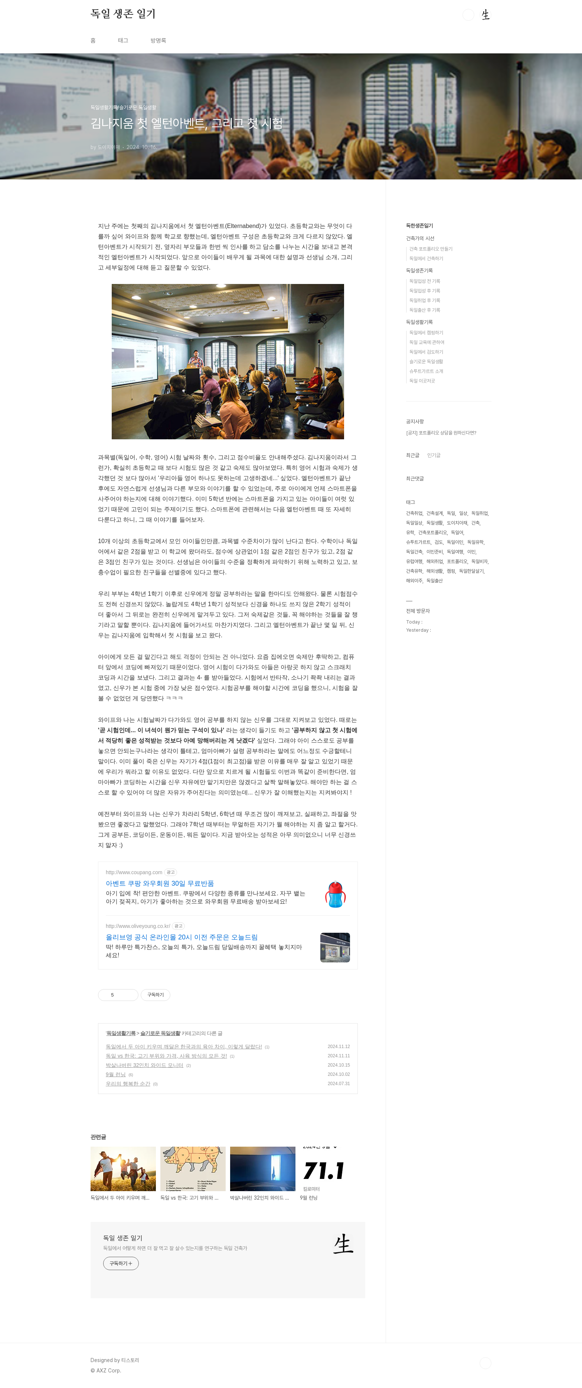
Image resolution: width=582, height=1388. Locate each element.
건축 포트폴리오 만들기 (430, 471)
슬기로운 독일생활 (160, 1033)
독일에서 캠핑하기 (426, 555)
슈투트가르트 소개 (426, 593)
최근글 (412, 678)
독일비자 (479, 784)
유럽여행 (414, 784)
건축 (475, 745)
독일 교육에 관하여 (426, 565)
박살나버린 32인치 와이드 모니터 (144, 1065)
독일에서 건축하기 (426, 481)
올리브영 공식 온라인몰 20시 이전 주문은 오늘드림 (182, 937)
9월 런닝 (116, 1074)
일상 (463, 735)
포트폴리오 (457, 784)
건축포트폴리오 (432, 755)
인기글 (434, 678)
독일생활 (434, 745)
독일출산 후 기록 (424, 532)
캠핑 (451, 793)
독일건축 (414, 774)
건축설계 (434, 735)
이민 (471, 774)
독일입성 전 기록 (424, 503)
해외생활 (434, 793)
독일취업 (479, 735)
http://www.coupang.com (134, 872)
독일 (451, 735)
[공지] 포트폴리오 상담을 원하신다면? (441, 655)
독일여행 (455, 774)
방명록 (158, 40)
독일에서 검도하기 (426, 574)
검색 (468, 14)
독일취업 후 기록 (424, 523)
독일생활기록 (121, 1033)
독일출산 (434, 803)
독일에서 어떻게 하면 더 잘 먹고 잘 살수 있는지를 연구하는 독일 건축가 (175, 1248)
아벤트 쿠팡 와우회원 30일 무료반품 (160, 883)
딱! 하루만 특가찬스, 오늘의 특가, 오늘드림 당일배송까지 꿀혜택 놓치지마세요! (204, 951)
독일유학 (475, 764)
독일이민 (455, 764)
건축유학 (414, 793)
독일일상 (414, 745)
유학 (410, 755)
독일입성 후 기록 (424, 513)
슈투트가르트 (418, 764)
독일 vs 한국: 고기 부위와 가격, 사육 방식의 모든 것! (166, 1056)
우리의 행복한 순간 (128, 1084)
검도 (439, 764)
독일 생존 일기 (123, 14)
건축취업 (414, 735)
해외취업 (434, 784)
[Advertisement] (448, 326)
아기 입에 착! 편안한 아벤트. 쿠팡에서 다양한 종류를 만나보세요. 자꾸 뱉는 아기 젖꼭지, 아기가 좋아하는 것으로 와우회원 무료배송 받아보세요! (205, 897)
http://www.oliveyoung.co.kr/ (138, 926)
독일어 (457, 755)
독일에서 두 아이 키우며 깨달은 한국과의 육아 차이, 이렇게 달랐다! (184, 1047)
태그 (123, 40)
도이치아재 (457, 745)
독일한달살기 (471, 793)
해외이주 (414, 803)
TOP (485, 1363)
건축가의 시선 (420, 461)
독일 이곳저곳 (422, 603)
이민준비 (434, 774)
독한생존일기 (419, 448)
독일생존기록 (419, 493)
